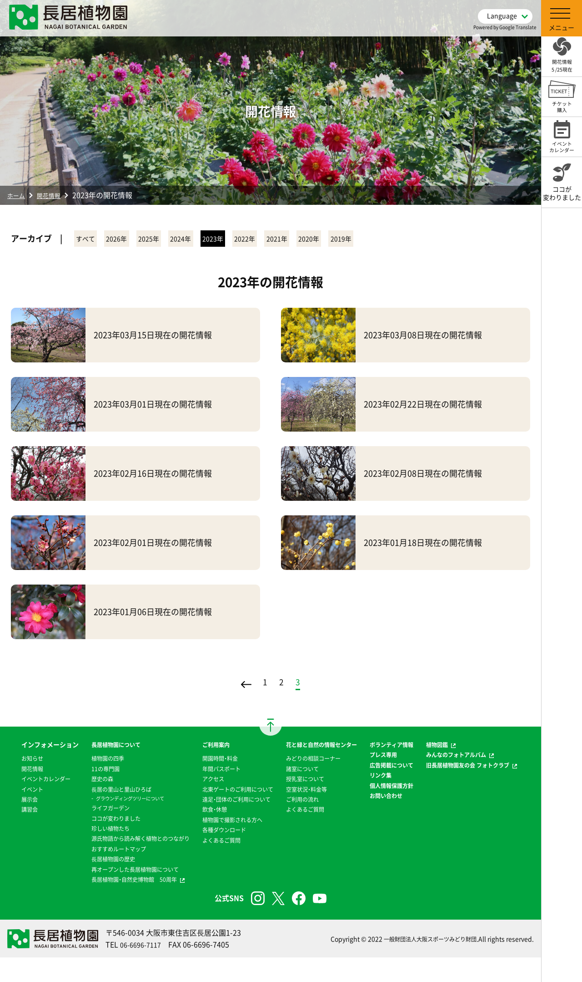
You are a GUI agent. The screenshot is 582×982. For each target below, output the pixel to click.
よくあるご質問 (215, 864)
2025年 (182, 239)
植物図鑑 (446, 748)
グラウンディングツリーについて (118, 802)
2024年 (228, 239)
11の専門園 (89, 772)
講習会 (15, 833)
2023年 (273, 239)
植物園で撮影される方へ (228, 844)
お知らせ (19, 772)
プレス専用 (389, 768)
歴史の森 (85, 782)
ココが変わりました (101, 822)
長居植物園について (101, 748)
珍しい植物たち (95, 832)
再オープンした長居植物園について (124, 883)
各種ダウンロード (218, 854)
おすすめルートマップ (104, 862)
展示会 (15, 823)
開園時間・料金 (213, 762)
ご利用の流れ (302, 813)
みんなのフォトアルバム (469, 758)
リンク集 (386, 799)
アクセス (205, 782)
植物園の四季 (92, 762)
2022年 (319, 239)
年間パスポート (215, 772)
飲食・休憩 (207, 833)
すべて (92, 239)
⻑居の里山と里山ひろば (108, 793)
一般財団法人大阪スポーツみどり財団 (422, 963)
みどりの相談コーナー (315, 772)
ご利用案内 (209, 748)
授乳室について (305, 793)
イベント (19, 813)
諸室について (302, 782)
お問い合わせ (392, 829)
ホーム (18, 194)
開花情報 (55, 194)
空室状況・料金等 (307, 803)
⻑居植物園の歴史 (98, 872)
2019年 (455, 239)
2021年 (364, 239)
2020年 (409, 239)
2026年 (137, 239)
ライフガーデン (95, 811)
